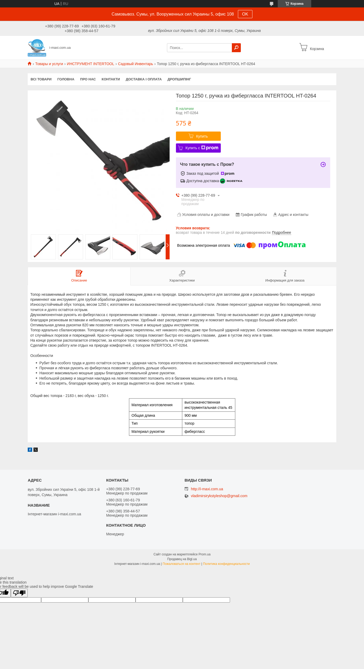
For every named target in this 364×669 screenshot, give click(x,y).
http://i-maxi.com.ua (207, 489)
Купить (202, 136)
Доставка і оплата (144, 79)
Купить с (201, 148)
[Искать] (236, 47)
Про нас (88, 79)
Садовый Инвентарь (135, 64)
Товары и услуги (49, 64)
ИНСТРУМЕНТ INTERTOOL (90, 64)
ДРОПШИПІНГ (179, 79)
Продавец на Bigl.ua (182, 559)
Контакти (111, 79)
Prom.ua (204, 554)
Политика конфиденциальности (226, 564)
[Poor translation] (19, 593)
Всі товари (41, 79)
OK (245, 14)
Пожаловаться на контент (181, 564)
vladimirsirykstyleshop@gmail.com (219, 496)
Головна (65, 79)
